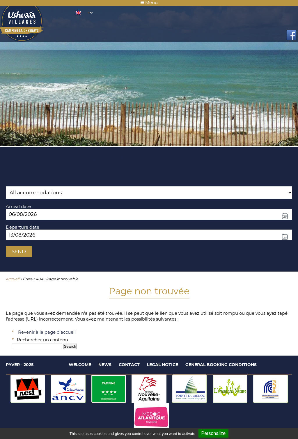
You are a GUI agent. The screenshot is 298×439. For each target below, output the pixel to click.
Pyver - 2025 (19, 365)
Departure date (22, 227)
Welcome (80, 365)
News (104, 365)
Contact (129, 365)
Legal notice (162, 365)
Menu (149, 2)
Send (19, 251)
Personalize (213, 433)
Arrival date (18, 206)
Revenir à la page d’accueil (47, 332)
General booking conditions (221, 365)
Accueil (12, 279)
